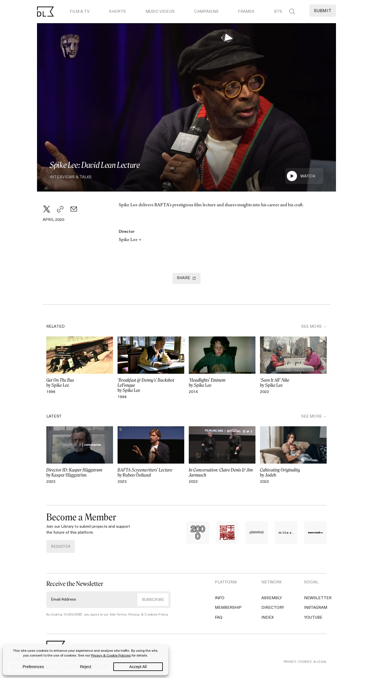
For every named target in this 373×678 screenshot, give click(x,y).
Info (219, 598)
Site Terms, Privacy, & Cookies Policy (137, 614)
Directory (272, 608)
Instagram (315, 608)
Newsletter (317, 598)
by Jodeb (293, 472)
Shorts (117, 12)
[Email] (73, 209)
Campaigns (206, 12)
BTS (278, 12)
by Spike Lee (79, 382)
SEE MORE (311, 326)
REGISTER (60, 546)
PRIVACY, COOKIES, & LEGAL (305, 661)
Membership (228, 608)
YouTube (313, 617)
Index (267, 617)
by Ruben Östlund (151, 472)
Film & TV (79, 12)
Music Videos (160, 12)
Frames (246, 12)
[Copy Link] (60, 209)
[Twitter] (46, 209)
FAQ (218, 617)
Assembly (271, 598)
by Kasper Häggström (79, 472)
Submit (322, 11)
